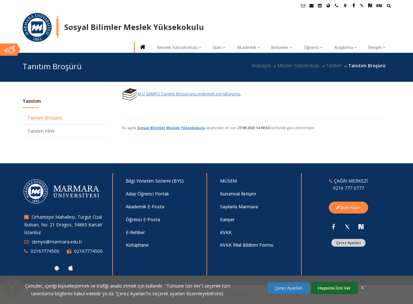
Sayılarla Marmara (239, 207)
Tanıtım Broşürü (44, 118)
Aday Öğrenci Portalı (147, 194)
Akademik (248, 47)
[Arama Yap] (388, 6)
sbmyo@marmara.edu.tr (57, 242)
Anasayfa (261, 65)
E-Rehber (135, 232)
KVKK (226, 232)
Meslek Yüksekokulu (179, 47)
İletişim (376, 47)
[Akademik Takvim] (320, 5)
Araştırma (345, 47)
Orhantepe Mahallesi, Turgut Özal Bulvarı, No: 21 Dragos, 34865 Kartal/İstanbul (63, 224)
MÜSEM (228, 181)
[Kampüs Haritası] (345, 5)
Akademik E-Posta (145, 207)
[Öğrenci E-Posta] (303, 5)
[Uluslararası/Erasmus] (328, 5)
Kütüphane (137, 245)
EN (379, 5)
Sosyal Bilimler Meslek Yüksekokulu (171, 127)
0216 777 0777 (348, 188)
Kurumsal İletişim (238, 194)
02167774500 (45, 251)
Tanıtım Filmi (41, 131)
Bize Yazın (348, 207)
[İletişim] (336, 5)
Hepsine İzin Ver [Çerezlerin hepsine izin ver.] (334, 288)
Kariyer (227, 219)
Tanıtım (334, 65)
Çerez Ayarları (348, 242)
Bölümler (281, 47)
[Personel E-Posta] (311, 5)
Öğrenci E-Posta (143, 219)
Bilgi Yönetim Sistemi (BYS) (155, 181)
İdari (219, 47)
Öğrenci (313, 47)
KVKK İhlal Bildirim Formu (246, 245)
